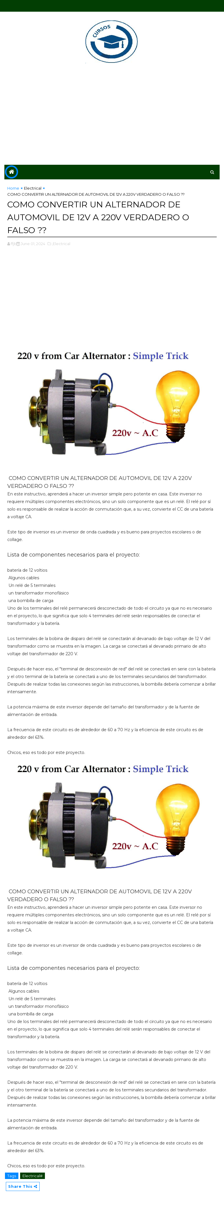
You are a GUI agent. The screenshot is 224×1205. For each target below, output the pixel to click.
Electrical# (32, 1175)
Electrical (32, 188)
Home (13, 188)
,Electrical (61, 243)
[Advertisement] (111, 115)
